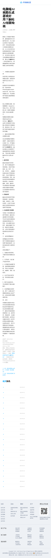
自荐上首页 (13, 513)
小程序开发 (18, 544)
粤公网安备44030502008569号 (41, 553)
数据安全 (17, 541)
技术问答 (3, 510)
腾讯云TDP (22, 517)
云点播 (29, 543)
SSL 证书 (29, 538)
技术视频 (3, 514)
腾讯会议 (29, 534)
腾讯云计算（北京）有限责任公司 (16, 555)
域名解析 (17, 531)
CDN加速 (17, 536)
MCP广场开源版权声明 (33, 517)
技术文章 (3, 507)
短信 (41, 541)
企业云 (41, 534)
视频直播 (42, 531)
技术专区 (3, 521)
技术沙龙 (3, 512)
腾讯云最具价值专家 (24, 508)
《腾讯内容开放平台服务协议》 (9, 355)
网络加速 (29, 529)
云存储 (29, 531)
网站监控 (29, 544)
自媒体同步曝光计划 (14, 508)
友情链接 (32, 514)
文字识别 (17, 543)
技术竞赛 (13, 516)
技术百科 (3, 518)
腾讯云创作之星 (24, 515)
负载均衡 (29, 541)
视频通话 (29, 536)
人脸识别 (17, 534)
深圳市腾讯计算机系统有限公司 (10, 553)
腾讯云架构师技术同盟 (24, 512)
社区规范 (32, 507)
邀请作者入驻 (14, 511)
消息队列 (17, 529)
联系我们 (32, 512)
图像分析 (42, 536)
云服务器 (29, 528)
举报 (13, 29)
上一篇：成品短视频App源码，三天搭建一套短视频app (9, 370)
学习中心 (3, 516)
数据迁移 (42, 544)
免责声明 (32, 510)
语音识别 (42, 538)
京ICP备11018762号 (37, 555)
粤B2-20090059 (29, 553)
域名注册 (17, 528)
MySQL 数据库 (18, 538)
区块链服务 (42, 528)
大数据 (41, 543)
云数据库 (42, 529)
